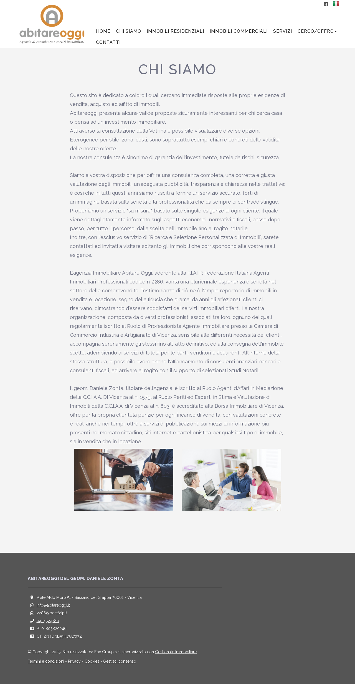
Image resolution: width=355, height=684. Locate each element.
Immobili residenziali (175, 31)
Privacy (74, 661)
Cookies (92, 661)
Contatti (108, 42)
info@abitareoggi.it (53, 605)
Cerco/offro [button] (317, 31)
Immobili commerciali (239, 31)
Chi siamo (128, 31)
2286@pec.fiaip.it (52, 613)
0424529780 (48, 621)
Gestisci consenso (119, 661)
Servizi (282, 31)
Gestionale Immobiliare (176, 652)
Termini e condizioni (46, 661)
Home (103, 31)
